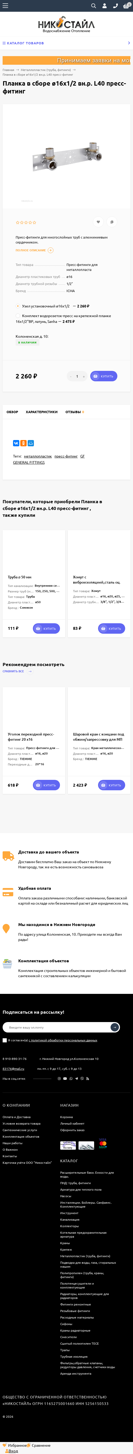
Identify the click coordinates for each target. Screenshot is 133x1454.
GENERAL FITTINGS (29, 462)
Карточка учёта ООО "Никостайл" (27, 1162)
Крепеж (66, 1249)
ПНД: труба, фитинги (75, 1183)
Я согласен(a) (50, 1040)
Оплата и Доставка (17, 1117)
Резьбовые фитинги (75, 1311)
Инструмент (69, 1213)
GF (82, 456)
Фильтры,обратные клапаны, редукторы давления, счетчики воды (87, 1365)
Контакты (10, 1156)
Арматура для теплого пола (80, 1189)
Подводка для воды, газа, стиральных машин (88, 1264)
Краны (65, 1243)
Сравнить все (18, 671)
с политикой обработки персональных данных (63, 1040)
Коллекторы (69, 1226)
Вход (11, 1450)
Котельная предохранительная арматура (83, 1234)
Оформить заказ (72, 1130)
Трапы (65, 1350)
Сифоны (66, 1324)
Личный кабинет (72, 1123)
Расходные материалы (77, 1317)
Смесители (68, 1337)
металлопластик (38, 456)
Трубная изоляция (74, 1356)
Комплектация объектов (21, 1136)
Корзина (66, 1117)
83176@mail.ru (13, 1068)
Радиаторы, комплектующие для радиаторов (84, 1296)
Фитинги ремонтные (75, 1304)
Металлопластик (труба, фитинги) (46, 70)
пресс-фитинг (66, 456)
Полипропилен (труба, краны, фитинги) (82, 1275)
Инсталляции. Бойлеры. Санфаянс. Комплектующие (86, 1204)
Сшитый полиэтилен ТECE (79, 1343)
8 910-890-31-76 (15, 1059)
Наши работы (12, 1143)
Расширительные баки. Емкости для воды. (87, 1174)
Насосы (65, 1196)
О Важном (10, 1149)
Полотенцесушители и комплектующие (77, 1285)
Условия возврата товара (21, 1123)
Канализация (70, 1219)
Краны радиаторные (75, 1330)
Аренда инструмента (75, 1373)
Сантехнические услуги (20, 1130)
